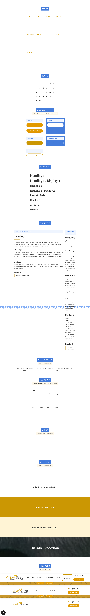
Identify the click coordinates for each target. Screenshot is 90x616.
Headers (29, 52)
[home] (15, 578)
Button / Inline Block (34, 130)
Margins (39, 34)
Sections (58, 34)
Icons (28, 16)
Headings (48, 16)
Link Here (40, 583)
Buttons (39, 16)
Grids (47, 34)
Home (27, 577)
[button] (33, 578)
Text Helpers (30, 34)
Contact (58, 577)
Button (35, 125)
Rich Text (58, 16)
